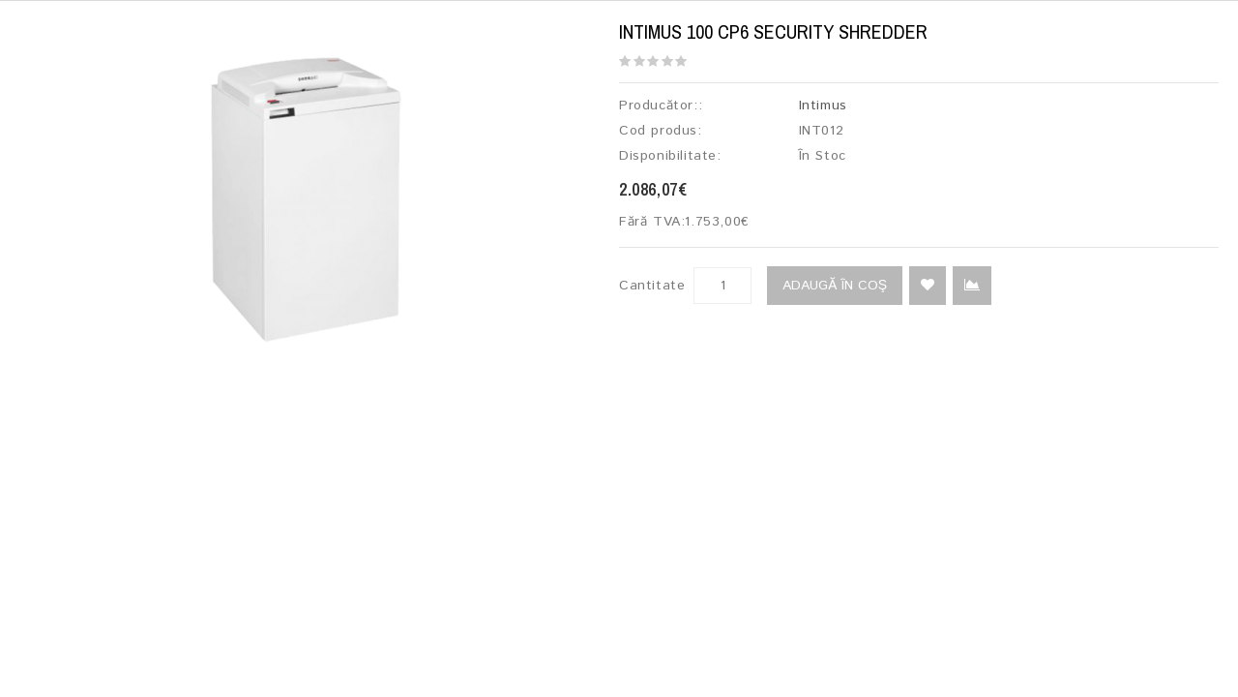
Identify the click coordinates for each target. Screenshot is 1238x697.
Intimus (823, 105)
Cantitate (652, 285)
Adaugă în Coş (834, 285)
